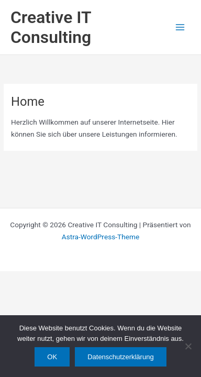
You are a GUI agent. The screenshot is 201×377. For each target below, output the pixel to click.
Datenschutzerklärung (120, 357)
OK (52, 357)
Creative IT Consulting (50, 27)
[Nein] (188, 346)
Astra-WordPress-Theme (100, 236)
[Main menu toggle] (180, 27)
